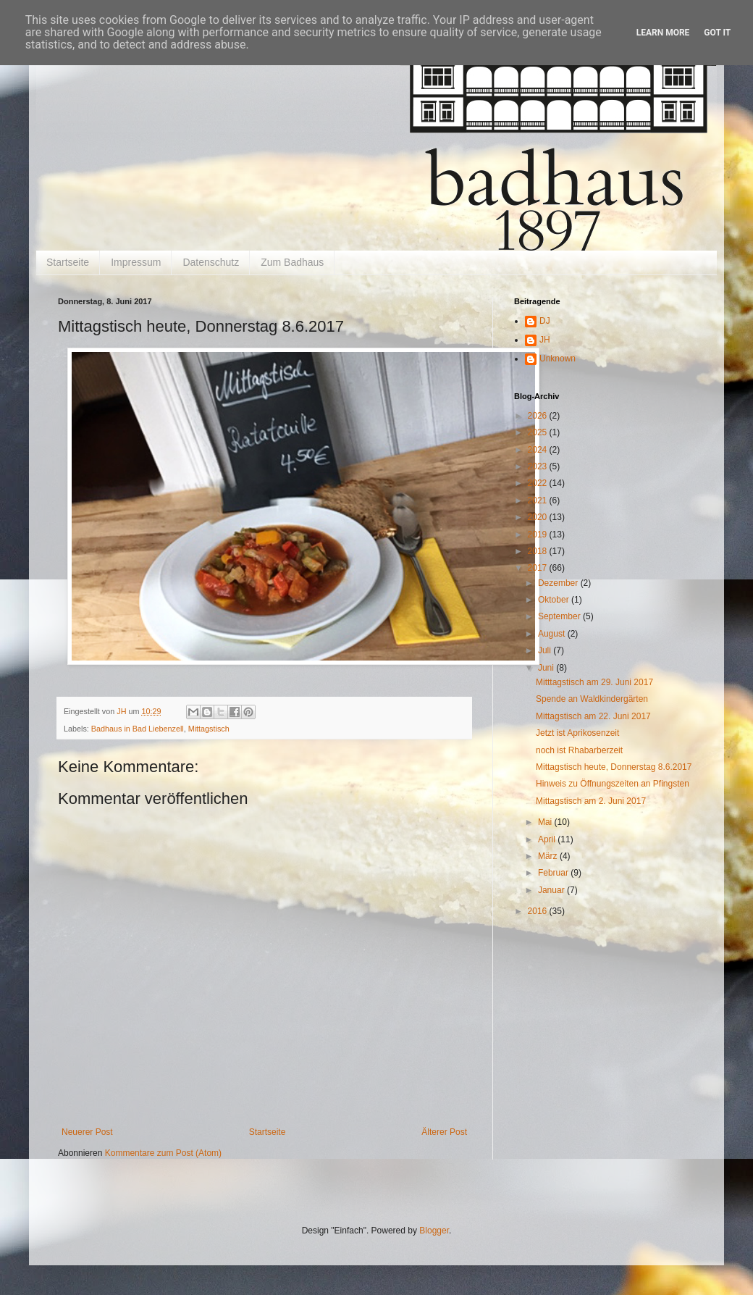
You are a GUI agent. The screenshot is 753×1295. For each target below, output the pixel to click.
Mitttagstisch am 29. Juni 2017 (594, 682)
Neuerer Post (87, 1132)
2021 (539, 500)
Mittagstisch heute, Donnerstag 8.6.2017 (613, 767)
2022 (539, 483)
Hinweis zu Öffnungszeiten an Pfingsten (612, 784)
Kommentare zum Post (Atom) (163, 1153)
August (553, 634)
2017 (539, 568)
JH (544, 340)
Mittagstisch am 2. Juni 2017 (591, 801)
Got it (717, 33)
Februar (554, 873)
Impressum (136, 262)
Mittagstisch (209, 728)
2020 (539, 517)
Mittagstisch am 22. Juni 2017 (593, 716)
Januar (552, 890)
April (548, 839)
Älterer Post (444, 1132)
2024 (539, 450)
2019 (539, 534)
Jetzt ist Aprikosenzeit (577, 733)
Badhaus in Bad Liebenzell (137, 728)
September (560, 616)
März (549, 856)
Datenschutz (210, 262)
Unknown (557, 358)
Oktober (554, 600)
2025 (539, 432)
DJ (544, 321)
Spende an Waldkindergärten (592, 699)
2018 (539, 551)
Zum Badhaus (292, 262)
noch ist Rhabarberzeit (579, 750)
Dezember (559, 583)
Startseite (67, 262)
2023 (539, 466)
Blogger (434, 1230)
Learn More (663, 33)
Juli (545, 650)
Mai (546, 822)
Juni (547, 668)
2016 (539, 911)
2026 (539, 416)
